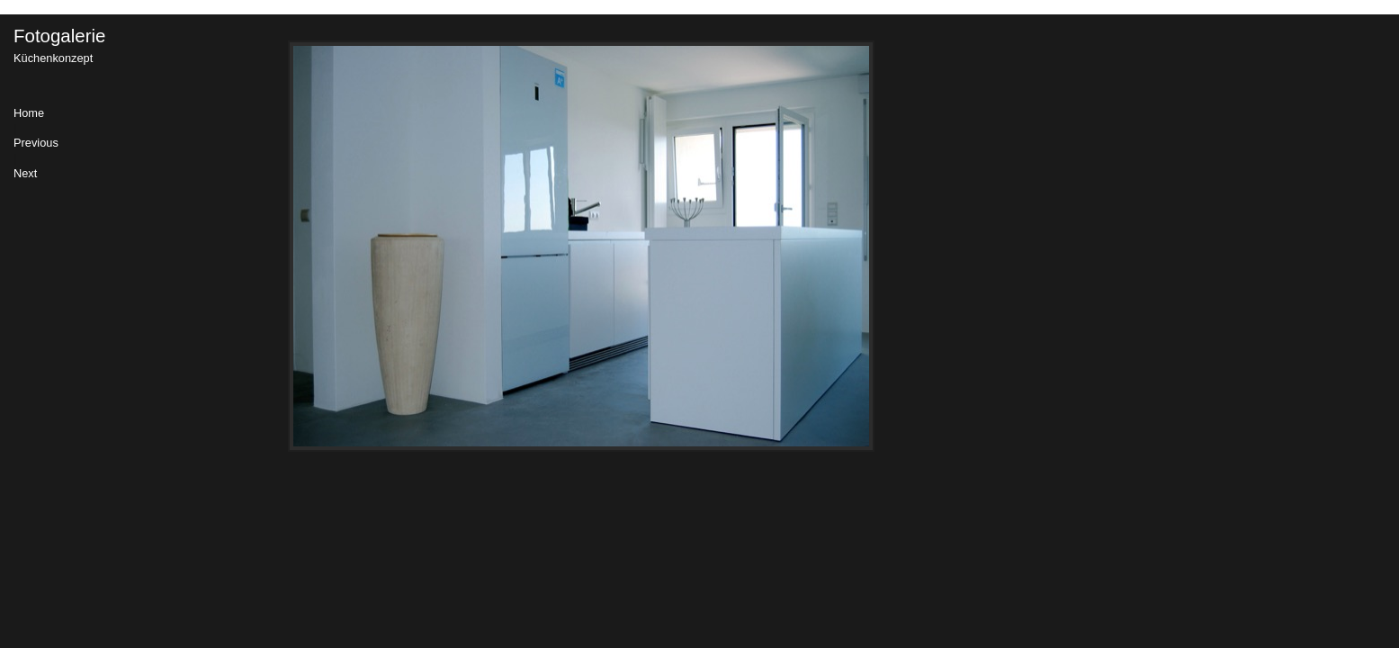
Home (28, 114)
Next (25, 174)
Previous (35, 143)
